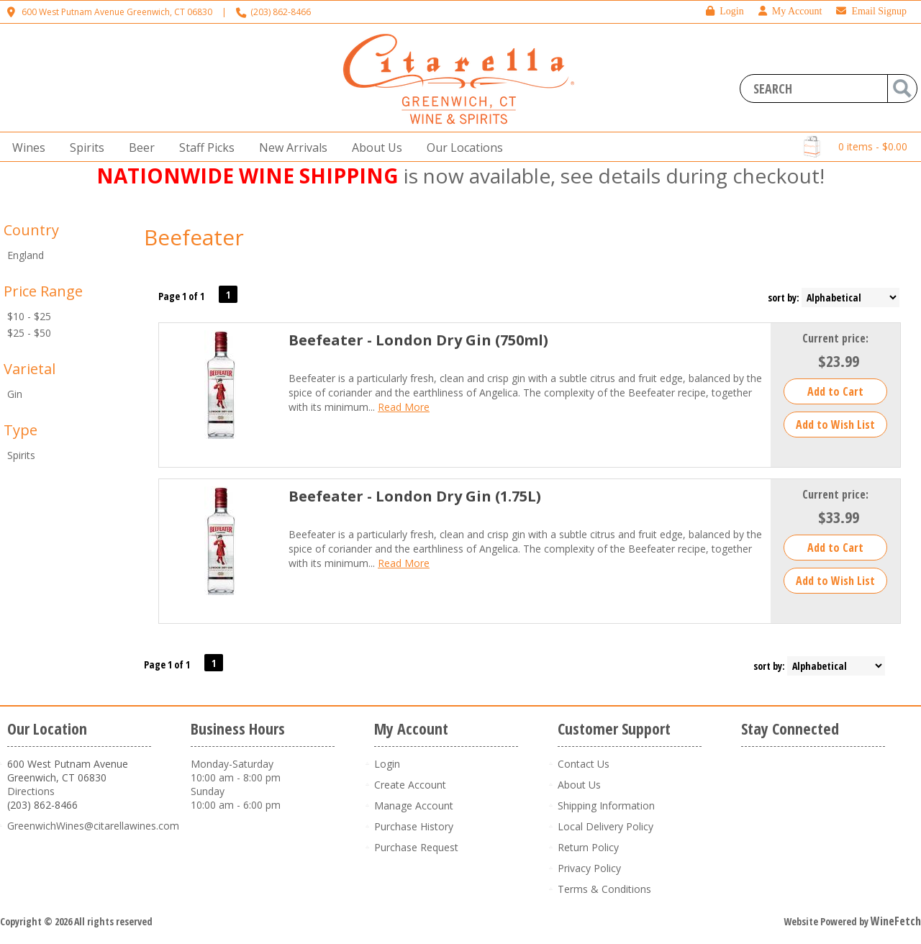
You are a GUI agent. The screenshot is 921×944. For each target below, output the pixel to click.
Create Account (410, 784)
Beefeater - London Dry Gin (418, 340)
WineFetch (896, 921)
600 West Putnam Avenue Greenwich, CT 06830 (117, 12)
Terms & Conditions (604, 889)
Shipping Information (606, 805)
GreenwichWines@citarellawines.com (93, 825)
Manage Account (413, 805)
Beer (137, 148)
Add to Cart (835, 391)
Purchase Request (416, 847)
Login (724, 11)
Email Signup (871, 11)
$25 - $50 (29, 333)
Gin (14, 394)
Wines (24, 148)
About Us (373, 148)
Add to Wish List (835, 424)
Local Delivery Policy (605, 826)
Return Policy (588, 847)
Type (20, 430)
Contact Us (583, 764)
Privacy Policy (589, 868)
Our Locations (460, 148)
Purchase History (413, 826)
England (25, 255)
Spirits (83, 148)
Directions (31, 791)
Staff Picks (207, 147)
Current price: (835, 338)
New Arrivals (293, 147)
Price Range (43, 291)
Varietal (29, 368)
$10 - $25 (29, 316)
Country (31, 230)
